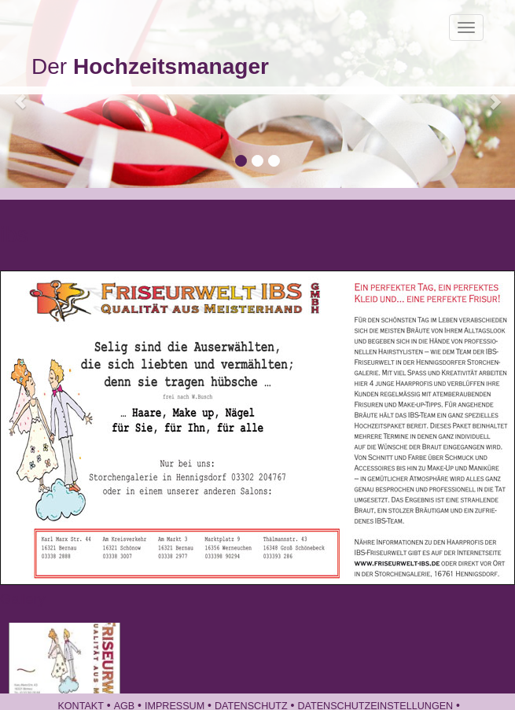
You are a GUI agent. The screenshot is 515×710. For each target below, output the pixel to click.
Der (150, 66)
